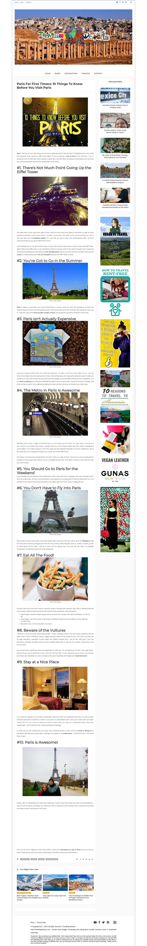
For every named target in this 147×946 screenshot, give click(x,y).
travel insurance (81, 656)
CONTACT (98, 74)
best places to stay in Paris (70, 850)
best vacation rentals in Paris (44, 313)
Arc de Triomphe (44, 254)
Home (16, 2)
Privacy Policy (41, 922)
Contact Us (29, 2)
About (22, 2)
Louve (19, 254)
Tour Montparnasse (52, 252)
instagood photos (39, 238)
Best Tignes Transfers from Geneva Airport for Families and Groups (29, 898)
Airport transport (24, 892)
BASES (57, 74)
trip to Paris (70, 156)
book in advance (26, 381)
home (47, 74)
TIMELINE (85, 74)
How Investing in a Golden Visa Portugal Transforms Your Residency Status (81, 898)
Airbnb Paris (67, 733)
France (41, 859)
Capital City (25, 859)
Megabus (86, 541)
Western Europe (52, 859)
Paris (19, 153)
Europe (34, 859)
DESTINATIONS (70, 74)
